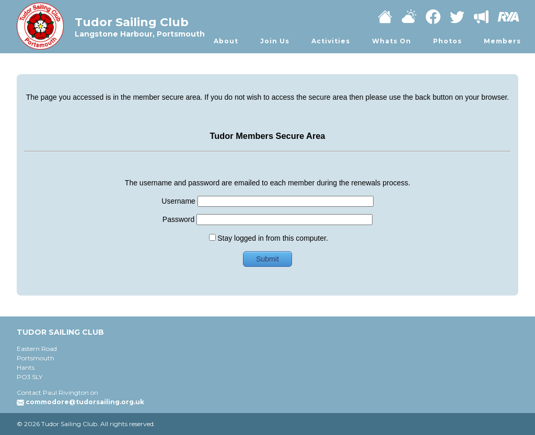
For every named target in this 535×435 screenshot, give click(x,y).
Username (267, 201)
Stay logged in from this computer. (268, 238)
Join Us (274, 41)
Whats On (391, 41)
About (226, 41)
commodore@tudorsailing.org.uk (85, 402)
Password (267, 219)
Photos (447, 41)
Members (502, 41)
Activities (330, 41)
